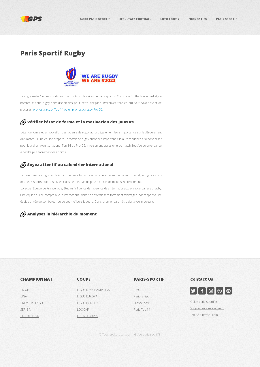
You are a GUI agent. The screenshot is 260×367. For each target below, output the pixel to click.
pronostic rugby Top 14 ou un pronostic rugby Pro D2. (68, 109)
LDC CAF (83, 310)
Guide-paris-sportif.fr (203, 302)
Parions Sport (143, 296)
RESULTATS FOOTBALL (135, 19)
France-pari (141, 303)
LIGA (23, 296)
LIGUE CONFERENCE (91, 303)
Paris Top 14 (142, 310)
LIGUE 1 (25, 290)
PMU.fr (138, 290)
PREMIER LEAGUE (32, 303)
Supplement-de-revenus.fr (207, 308)
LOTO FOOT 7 (169, 19)
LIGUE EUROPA (87, 296)
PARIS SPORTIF (226, 19)
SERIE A (25, 310)
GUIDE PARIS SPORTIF (95, 19)
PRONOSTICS (198, 19)
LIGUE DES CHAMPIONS (93, 290)
